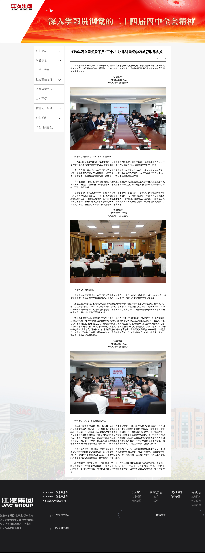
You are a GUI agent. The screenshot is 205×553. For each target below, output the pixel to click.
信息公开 (175, 496)
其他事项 (41, 98)
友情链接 (161, 515)
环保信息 (196, 500)
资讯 (156, 496)
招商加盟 (136, 500)
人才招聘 (136, 496)
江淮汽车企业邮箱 (56, 500)
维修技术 (196, 496)
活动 (156, 500)
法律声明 (196, 504)
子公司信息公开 (45, 127)
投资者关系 (177, 492)
